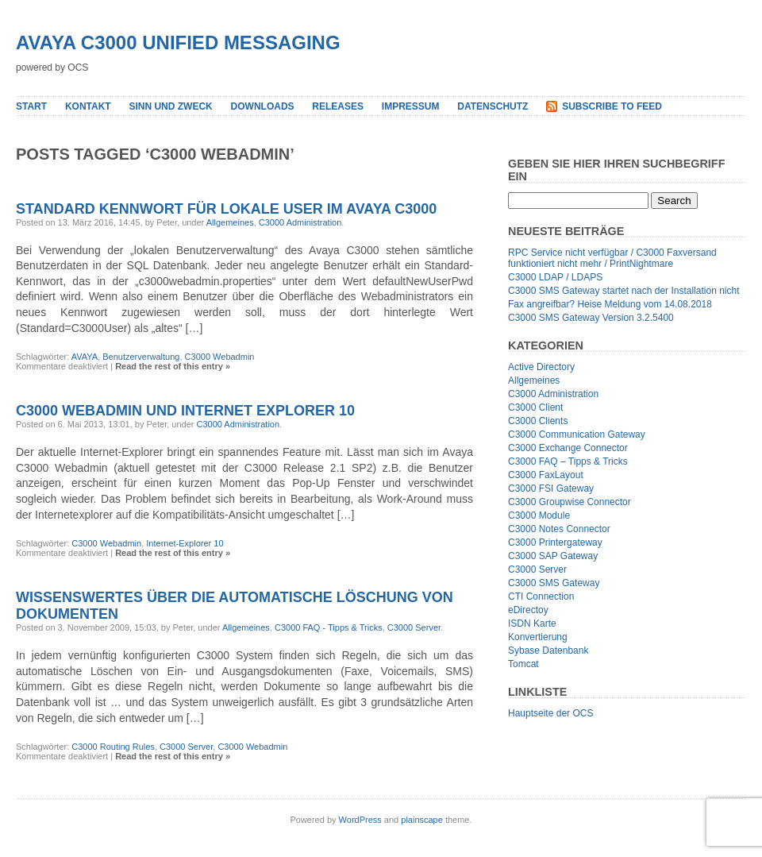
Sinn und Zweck (170, 106)
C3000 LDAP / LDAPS (555, 277)
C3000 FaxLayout (545, 475)
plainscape (422, 819)
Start (31, 106)
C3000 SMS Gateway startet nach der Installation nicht (624, 290)
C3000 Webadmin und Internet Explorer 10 (185, 411)
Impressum (411, 106)
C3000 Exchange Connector (568, 448)
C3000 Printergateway (555, 542)
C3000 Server (414, 627)
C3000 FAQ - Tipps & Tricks (329, 627)
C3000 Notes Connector (559, 529)
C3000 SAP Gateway (553, 556)
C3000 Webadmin (220, 356)
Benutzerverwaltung (140, 356)
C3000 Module (539, 515)
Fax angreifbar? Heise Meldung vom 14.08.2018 (610, 304)
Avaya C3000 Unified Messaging (178, 42)
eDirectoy (528, 610)
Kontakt (88, 106)
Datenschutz (492, 106)
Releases (338, 106)
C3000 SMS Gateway (553, 583)
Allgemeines (230, 222)
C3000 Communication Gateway (576, 434)
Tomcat (523, 664)
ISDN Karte (532, 623)
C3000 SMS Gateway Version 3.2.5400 (591, 317)
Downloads (262, 106)
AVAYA (84, 356)
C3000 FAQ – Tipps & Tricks (568, 461)
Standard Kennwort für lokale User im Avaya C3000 (226, 209)
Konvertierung (538, 637)
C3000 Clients (538, 421)
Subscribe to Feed (612, 106)
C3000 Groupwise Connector (569, 502)
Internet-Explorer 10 (184, 543)
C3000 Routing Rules (113, 746)
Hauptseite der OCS (550, 713)
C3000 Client (535, 407)
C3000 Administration (300, 222)
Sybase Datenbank (548, 650)
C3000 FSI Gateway (551, 488)
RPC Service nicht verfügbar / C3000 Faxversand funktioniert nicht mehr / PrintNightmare (612, 258)
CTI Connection (541, 596)
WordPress (360, 819)
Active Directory (541, 367)
